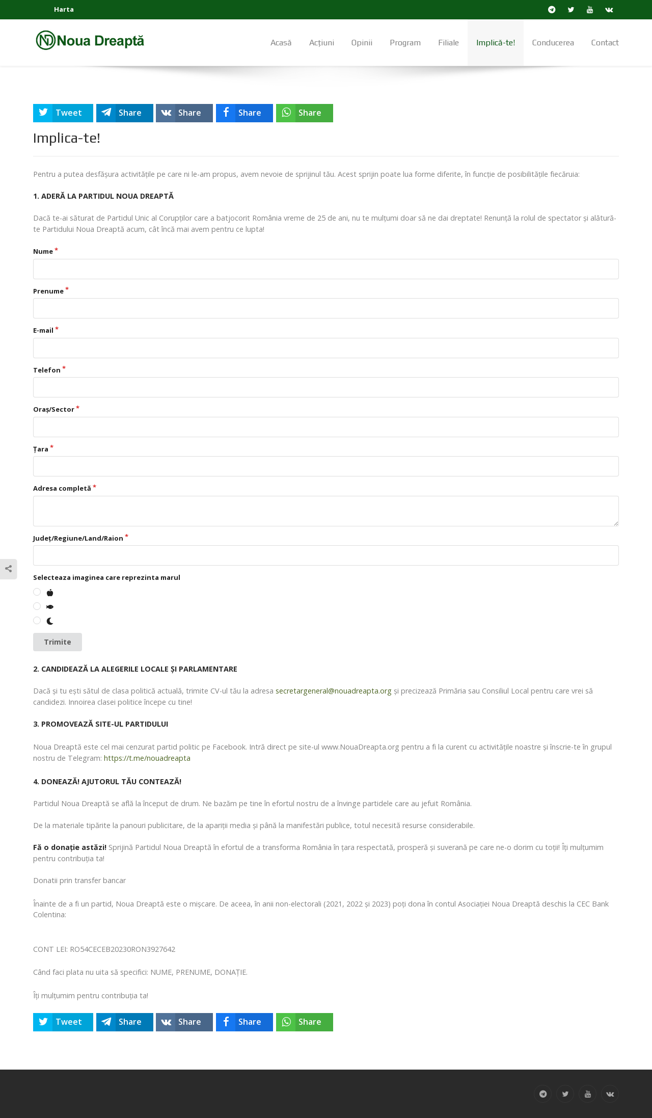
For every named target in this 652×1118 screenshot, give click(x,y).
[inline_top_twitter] (63, 113)
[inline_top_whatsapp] (304, 113)
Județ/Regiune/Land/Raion (78, 538)
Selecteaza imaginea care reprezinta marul (106, 577)
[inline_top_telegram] (124, 113)
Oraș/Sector (53, 409)
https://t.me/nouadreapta (147, 758)
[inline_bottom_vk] (184, 1022)
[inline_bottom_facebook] (244, 1022)
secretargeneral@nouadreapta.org (334, 691)
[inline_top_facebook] (244, 113)
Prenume (48, 291)
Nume (43, 251)
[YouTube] (590, 9)
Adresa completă (62, 488)
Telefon (47, 370)
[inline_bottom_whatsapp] (304, 1022)
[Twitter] (571, 9)
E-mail (43, 330)
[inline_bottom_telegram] (124, 1022)
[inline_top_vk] (184, 113)
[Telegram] (552, 9)
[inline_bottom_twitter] (63, 1022)
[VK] (609, 9)
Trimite (57, 642)
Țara (40, 449)
